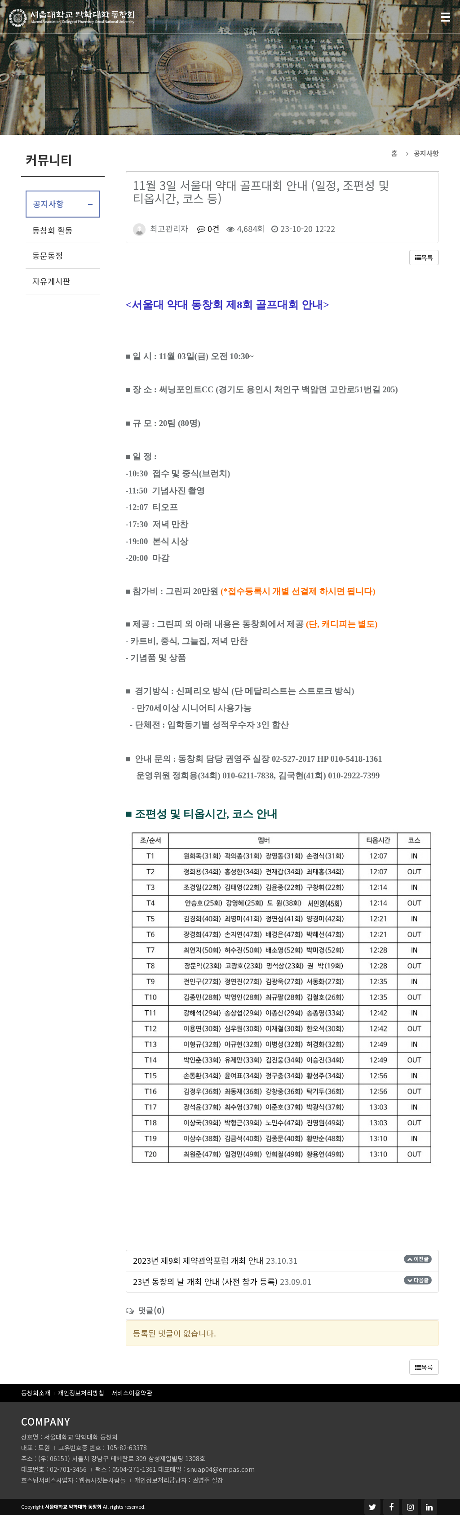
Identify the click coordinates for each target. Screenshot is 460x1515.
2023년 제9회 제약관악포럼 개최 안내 (198, 1260)
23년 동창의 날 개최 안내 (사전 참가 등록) (205, 1281)
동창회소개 (35, 1392)
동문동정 (47, 255)
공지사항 (48, 203)
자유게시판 (51, 281)
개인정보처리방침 (81, 1392)
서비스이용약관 (131, 1392)
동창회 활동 (52, 230)
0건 (207, 228)
